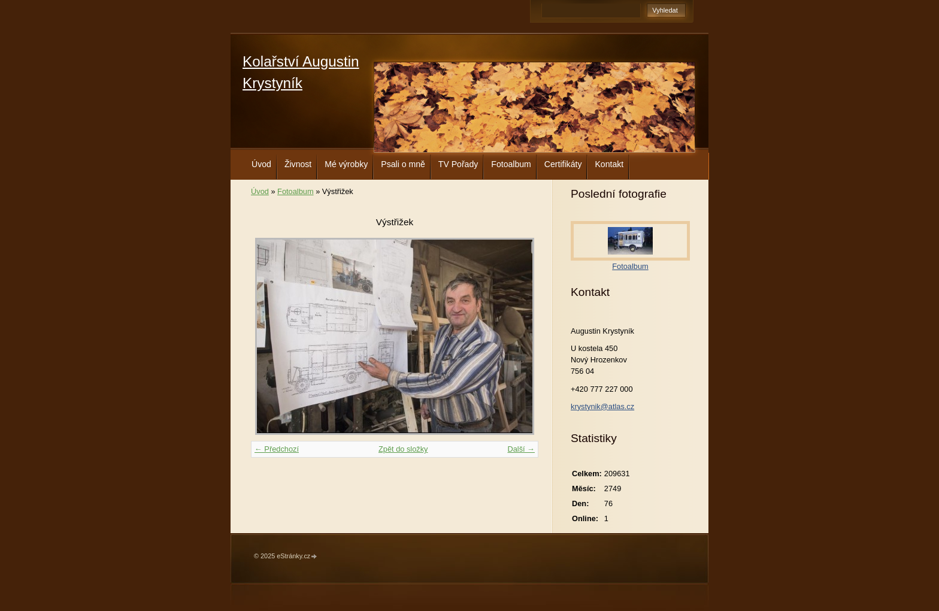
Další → (521, 448)
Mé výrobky (346, 164)
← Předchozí (277, 448)
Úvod (261, 164)
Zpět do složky (403, 448)
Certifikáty (563, 164)
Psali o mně (403, 164)
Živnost (297, 164)
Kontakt (609, 164)
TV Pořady (458, 164)
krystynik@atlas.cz (602, 406)
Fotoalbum (511, 164)
